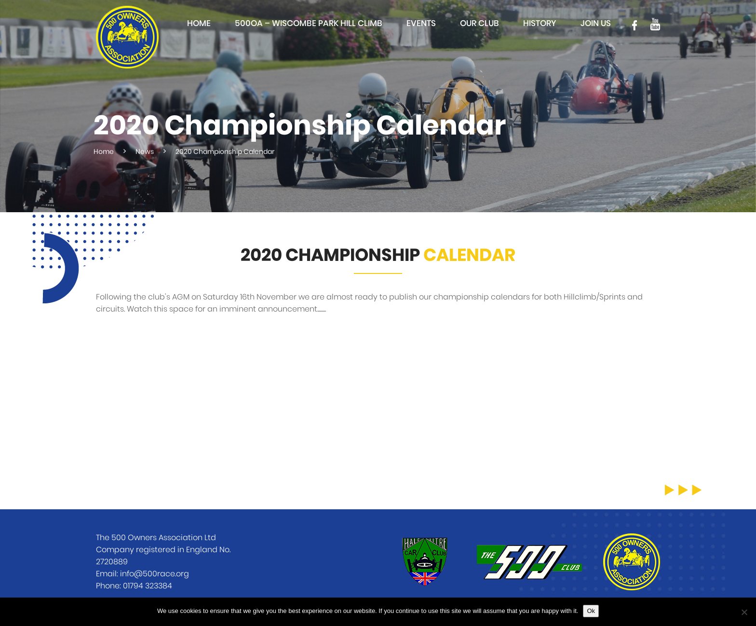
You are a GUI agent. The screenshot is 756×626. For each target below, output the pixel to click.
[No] (744, 612)
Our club (479, 23)
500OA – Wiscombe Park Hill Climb (308, 23)
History (539, 23)
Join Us (595, 23)
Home (199, 23)
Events (421, 23)
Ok (591, 610)
